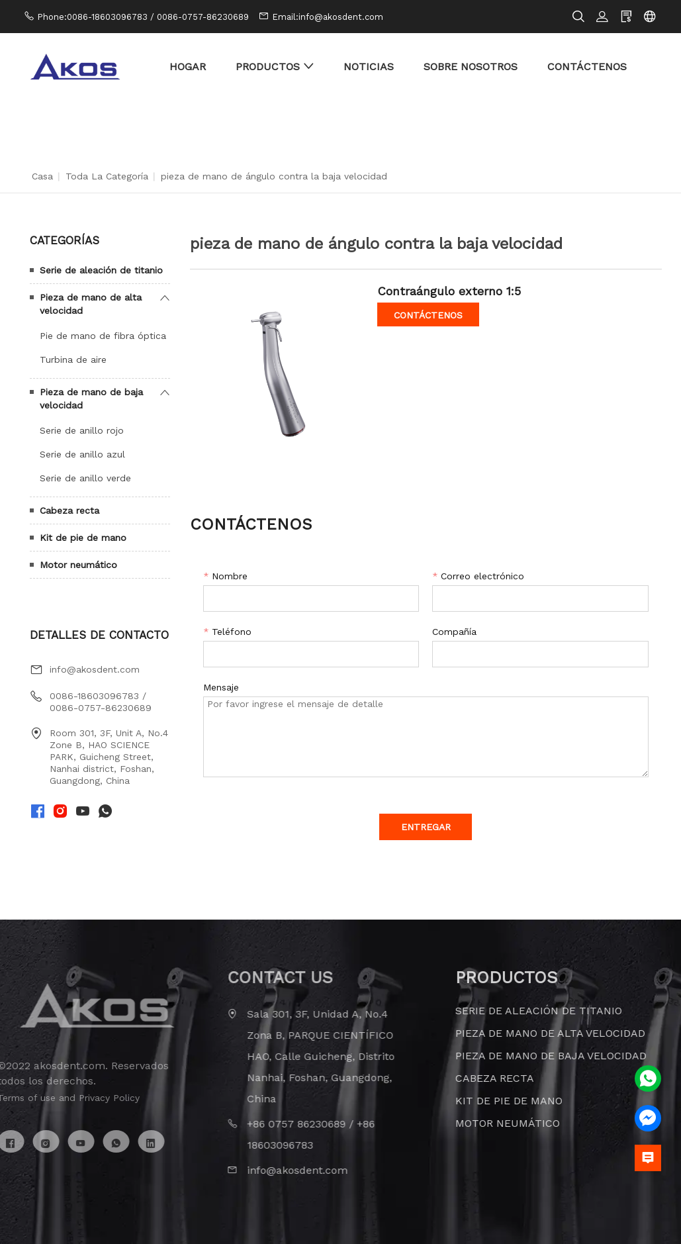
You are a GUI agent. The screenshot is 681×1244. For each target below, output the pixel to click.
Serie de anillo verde (85, 478)
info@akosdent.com (95, 669)
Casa (42, 176)
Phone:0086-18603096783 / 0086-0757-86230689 (143, 17)
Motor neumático (78, 564)
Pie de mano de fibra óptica (103, 335)
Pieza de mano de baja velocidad (91, 398)
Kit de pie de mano (83, 537)
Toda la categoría (107, 176)
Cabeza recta (69, 510)
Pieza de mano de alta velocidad (91, 304)
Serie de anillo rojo (82, 430)
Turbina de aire (73, 359)
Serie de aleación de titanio (101, 270)
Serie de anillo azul (82, 454)
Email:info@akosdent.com (327, 17)
